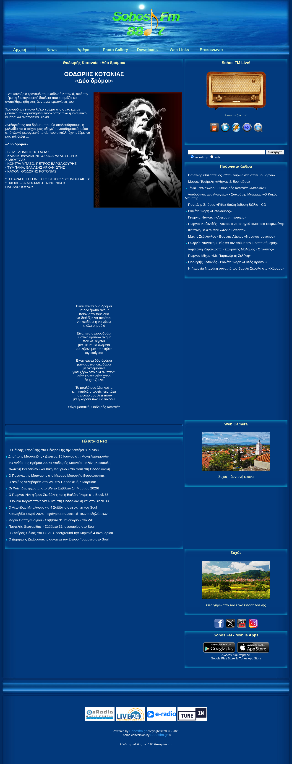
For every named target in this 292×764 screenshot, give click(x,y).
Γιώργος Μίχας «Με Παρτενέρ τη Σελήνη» (219, 255)
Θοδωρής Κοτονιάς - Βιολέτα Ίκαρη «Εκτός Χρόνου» (227, 262)
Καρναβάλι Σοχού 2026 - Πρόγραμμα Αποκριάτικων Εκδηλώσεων (57, 514)
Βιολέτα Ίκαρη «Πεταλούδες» (210, 211)
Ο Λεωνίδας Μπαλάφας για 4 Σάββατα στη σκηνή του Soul (52, 507)
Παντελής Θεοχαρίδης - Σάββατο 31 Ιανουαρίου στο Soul (51, 526)
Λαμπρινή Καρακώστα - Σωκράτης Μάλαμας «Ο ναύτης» (231, 249)
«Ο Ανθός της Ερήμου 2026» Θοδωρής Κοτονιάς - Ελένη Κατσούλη (59, 463)
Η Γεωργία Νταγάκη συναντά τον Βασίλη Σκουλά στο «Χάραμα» (236, 268)
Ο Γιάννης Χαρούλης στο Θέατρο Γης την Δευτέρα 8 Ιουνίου (53, 450)
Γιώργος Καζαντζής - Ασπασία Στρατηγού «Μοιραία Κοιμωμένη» (236, 224)
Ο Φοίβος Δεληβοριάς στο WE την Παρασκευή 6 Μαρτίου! (52, 482)
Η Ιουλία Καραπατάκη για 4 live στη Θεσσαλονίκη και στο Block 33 (58, 501)
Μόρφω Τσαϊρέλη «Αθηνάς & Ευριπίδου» (219, 181)
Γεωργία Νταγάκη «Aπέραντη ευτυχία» (217, 217)
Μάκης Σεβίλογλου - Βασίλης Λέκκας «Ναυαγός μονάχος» (231, 236)
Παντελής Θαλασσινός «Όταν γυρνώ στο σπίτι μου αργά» (231, 175)
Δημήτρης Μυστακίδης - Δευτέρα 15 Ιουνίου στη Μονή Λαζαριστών (58, 456)
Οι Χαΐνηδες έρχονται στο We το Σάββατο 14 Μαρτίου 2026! (53, 488)
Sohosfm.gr (138, 731)
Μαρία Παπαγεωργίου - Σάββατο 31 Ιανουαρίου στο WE (50, 520)
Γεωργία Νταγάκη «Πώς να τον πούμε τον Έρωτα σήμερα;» (233, 243)
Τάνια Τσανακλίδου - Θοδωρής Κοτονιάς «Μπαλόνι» (227, 188)
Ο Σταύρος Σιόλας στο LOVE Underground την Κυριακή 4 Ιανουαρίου (60, 533)
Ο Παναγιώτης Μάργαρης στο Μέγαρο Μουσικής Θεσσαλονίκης (56, 475)
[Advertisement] (236, 349)
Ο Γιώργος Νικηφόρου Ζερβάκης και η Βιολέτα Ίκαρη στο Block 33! (59, 494)
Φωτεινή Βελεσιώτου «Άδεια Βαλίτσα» (216, 230)
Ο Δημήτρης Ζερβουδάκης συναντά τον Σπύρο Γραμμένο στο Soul (58, 539)
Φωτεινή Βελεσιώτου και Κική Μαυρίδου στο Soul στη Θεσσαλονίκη (59, 469)
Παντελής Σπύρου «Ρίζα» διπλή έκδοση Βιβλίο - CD (227, 204)
